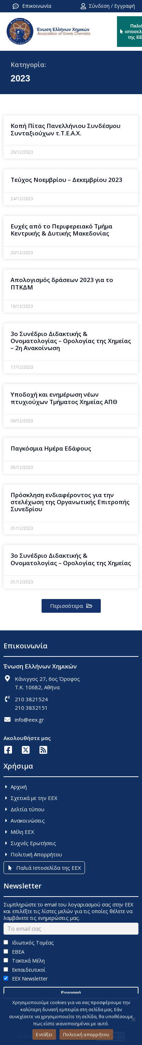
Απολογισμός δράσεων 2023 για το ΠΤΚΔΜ (62, 283)
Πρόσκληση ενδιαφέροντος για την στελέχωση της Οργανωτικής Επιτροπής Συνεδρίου (70, 502)
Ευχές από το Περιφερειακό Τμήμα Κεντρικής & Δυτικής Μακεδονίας (61, 229)
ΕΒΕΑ (14, 951)
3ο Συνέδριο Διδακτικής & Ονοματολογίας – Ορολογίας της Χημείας (71, 559)
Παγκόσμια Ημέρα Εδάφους (51, 448)
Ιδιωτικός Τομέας (29, 942)
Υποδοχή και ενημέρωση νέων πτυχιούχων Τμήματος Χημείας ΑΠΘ (64, 397)
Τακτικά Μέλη (24, 960)
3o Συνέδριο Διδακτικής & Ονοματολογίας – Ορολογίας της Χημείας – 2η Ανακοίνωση (71, 341)
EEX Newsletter (26, 978)
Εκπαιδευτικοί (24, 969)
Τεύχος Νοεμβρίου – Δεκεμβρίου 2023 (66, 180)
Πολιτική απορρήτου (86, 1034)
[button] (71, 606)
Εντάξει (44, 1034)
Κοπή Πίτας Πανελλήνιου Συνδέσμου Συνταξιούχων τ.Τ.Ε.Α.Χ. (66, 129)
